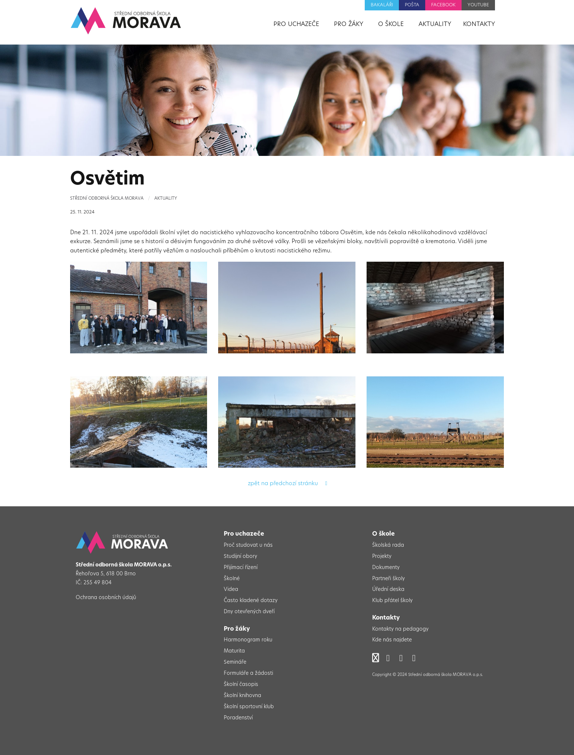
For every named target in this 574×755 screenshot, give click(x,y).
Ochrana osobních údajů (106, 597)
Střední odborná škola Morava (107, 199)
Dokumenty (386, 567)
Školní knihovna (242, 695)
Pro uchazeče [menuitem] (296, 24)
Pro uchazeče (244, 534)
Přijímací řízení (241, 567)
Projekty (381, 556)
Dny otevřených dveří (249, 611)
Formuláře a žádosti (248, 673)
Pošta (412, 5)
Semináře (235, 662)
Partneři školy (388, 578)
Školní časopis (241, 684)
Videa (231, 589)
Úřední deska (388, 589)
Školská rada (388, 545)
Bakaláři (382, 5)
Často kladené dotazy (251, 600)
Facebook (443, 5)
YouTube (478, 5)
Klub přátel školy (392, 600)
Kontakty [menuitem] (479, 24)
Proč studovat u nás (248, 545)
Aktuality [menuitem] (435, 24)
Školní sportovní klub (249, 707)
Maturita (234, 651)
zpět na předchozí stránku (287, 484)
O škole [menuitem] (391, 24)
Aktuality (165, 199)
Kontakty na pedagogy (400, 629)
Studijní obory (240, 556)
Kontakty (386, 618)
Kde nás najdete (392, 640)
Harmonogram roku (248, 640)
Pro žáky (237, 629)
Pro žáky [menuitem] (348, 24)
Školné (232, 578)
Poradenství (238, 718)
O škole (383, 534)
